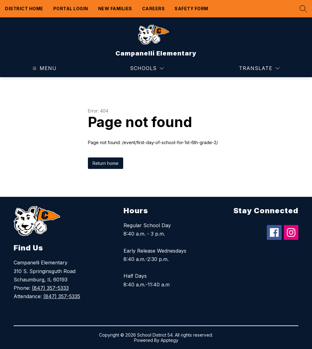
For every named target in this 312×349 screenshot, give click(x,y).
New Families (115, 8)
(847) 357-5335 (61, 296)
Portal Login (70, 8)
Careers (153, 8)
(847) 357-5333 (50, 288)
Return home (106, 163)
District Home (24, 8)
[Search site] (302, 8)
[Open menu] (44, 68)
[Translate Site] (259, 68)
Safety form (191, 8)
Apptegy (169, 340)
